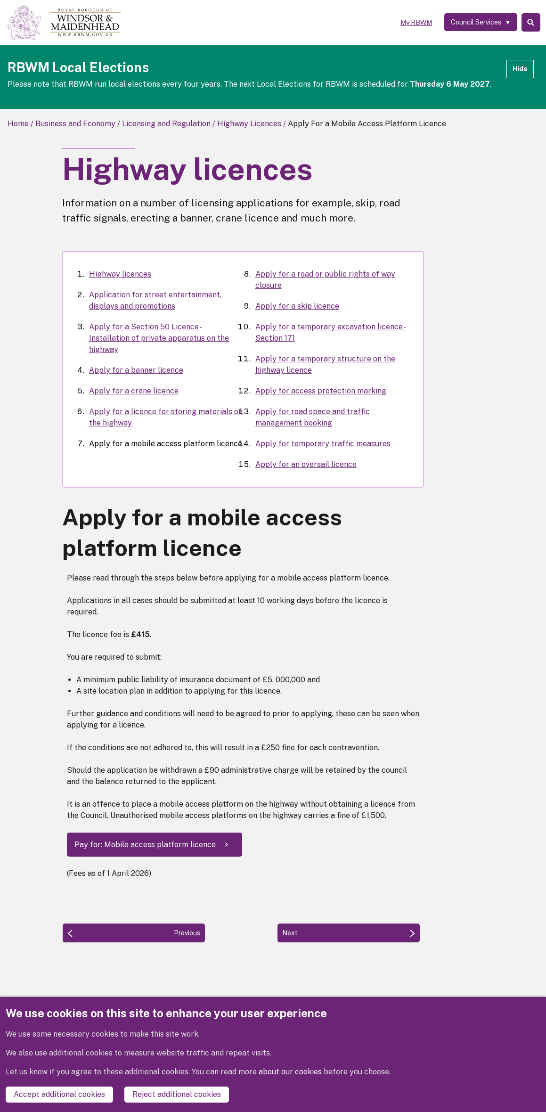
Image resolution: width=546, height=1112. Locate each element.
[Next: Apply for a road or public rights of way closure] (348, 933)
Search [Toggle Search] (528, 22)
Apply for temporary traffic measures (323, 443)
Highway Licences (249, 123)
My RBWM (410, 22)
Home (18, 123)
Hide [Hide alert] (520, 69)
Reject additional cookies (176, 1094)
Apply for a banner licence (136, 370)
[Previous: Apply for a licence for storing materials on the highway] (134, 933)
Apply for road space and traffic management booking (312, 417)
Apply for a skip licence (297, 306)
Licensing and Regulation (166, 123)
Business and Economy (75, 123)
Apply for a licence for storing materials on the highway (166, 417)
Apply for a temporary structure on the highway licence (325, 364)
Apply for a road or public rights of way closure (325, 280)
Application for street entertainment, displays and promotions (155, 300)
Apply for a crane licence (134, 390)
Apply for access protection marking (320, 390)
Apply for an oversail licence (306, 464)
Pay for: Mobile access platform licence (145, 844)
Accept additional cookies (59, 1094)
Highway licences (120, 274)
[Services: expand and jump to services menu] (475, 22)
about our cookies (290, 1072)
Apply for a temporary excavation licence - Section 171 (331, 332)
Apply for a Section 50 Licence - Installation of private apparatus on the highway (159, 338)
